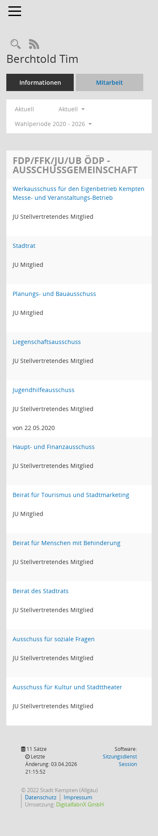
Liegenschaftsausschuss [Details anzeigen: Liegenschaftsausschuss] (47, 342)
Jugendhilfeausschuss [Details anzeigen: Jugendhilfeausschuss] (44, 390)
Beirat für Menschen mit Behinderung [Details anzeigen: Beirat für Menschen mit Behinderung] (67, 543)
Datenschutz (40, 797)
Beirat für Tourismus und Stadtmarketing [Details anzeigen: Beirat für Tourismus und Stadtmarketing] (71, 495)
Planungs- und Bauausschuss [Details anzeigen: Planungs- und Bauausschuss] (54, 294)
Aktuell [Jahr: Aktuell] (24, 109)
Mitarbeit (109, 82)
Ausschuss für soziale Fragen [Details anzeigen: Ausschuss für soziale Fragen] (54, 639)
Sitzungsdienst (120, 760)
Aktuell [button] (72, 109)
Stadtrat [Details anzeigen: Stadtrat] (24, 246)
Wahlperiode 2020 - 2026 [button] (53, 124)
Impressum (78, 797)
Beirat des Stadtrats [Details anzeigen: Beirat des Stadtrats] (41, 591)
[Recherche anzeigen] (15, 44)
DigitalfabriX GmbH (80, 804)
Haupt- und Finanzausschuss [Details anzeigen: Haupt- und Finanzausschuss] (54, 447)
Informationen (40, 82)
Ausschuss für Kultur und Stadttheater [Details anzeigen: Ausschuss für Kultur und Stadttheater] (67, 687)
